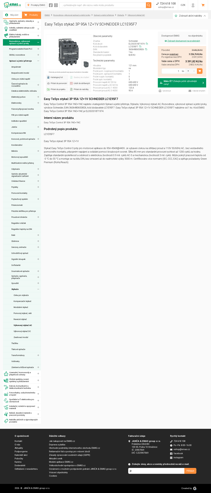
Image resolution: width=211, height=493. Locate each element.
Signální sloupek (18, 259)
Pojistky (14, 187)
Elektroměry (16, 103)
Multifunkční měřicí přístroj (22, 163)
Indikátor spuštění (19, 121)
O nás (17, 444)
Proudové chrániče (19, 217)
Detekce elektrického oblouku (24, 91)
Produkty (31, 14)
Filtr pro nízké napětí (20, 115)
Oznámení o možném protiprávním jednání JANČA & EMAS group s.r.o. (83, 469)
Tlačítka (14, 343)
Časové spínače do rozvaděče (19, 85)
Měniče (14, 151)
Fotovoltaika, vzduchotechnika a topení (19, 394)
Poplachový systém (19, 199)
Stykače (15, 289)
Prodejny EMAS (36, 5)
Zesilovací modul (21, 337)
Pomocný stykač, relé (23, 313)
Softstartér (16, 265)
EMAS (47, 15)
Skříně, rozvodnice (17, 55)
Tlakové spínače (18, 349)
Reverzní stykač (20, 319)
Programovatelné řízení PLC (20, 49)
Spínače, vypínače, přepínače (19, 277)
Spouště (15, 283)
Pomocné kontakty (19, 193)
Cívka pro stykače (21, 295)
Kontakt (18, 441)
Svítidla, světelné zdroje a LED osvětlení (19, 29)
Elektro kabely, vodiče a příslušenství (16, 35)
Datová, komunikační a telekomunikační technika (17, 387)
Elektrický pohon (18, 97)
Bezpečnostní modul (20, 73)
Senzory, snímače (18, 247)
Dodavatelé (20, 465)
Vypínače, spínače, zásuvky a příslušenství (19, 22)
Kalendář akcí (21, 455)
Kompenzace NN (18, 133)
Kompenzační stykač (22, 301)
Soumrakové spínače (20, 271)
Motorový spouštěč (19, 157)
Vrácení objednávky (58, 472)
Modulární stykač (21, 307)
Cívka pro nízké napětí (20, 79)
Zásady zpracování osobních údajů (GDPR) (69, 455)
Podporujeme (21, 451)
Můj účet (11, 14)
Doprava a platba (57, 444)
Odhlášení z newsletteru (26, 469)
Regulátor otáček (18, 223)
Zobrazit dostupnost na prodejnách (182, 41)
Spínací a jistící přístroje (20, 61)
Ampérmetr (16, 67)
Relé (13, 235)
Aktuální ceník (55, 458)
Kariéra (18, 462)
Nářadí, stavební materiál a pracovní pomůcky (18, 414)
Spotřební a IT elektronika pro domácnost (19, 400)
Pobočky (19, 458)
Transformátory (17, 355)
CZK (183, 5)
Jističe (14, 127)
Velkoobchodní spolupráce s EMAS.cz (67, 465)
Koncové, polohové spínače (23, 139)
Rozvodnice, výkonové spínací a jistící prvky (17, 42)
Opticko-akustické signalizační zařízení (20, 175)
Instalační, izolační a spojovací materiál (19, 407)
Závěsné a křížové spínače (22, 367)
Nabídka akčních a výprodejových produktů (21, 421)
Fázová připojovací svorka (22, 109)
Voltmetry (15, 361)
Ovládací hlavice (18, 181)
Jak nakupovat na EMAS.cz (62, 441)
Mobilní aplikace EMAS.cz (61, 462)
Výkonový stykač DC (22, 331)
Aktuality (19, 448)
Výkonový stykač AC (23, 325)
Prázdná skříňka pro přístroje (23, 211)
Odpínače (15, 169)
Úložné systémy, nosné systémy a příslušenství (16, 380)
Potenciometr (17, 205)
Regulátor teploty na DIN (21, 229)
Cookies (53, 476)
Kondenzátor (16, 145)
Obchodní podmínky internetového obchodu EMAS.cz (74, 448)
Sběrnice (15, 241)
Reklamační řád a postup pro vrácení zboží (69, 451)
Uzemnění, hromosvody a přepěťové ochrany (17, 373)
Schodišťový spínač (19, 253)
